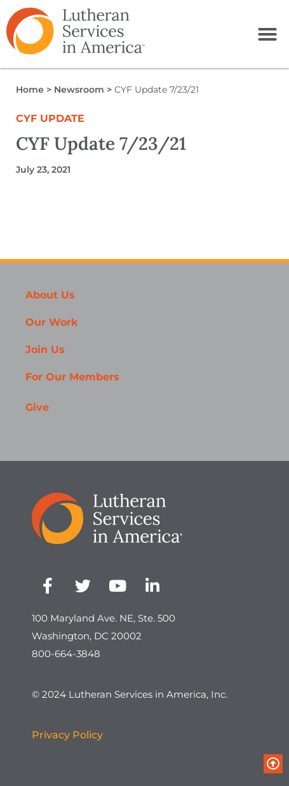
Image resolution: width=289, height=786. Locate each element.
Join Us (45, 349)
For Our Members (72, 377)
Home (30, 89)
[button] (267, 34)
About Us (50, 295)
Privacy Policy (67, 735)
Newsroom (79, 89)
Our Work (51, 322)
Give (37, 407)
